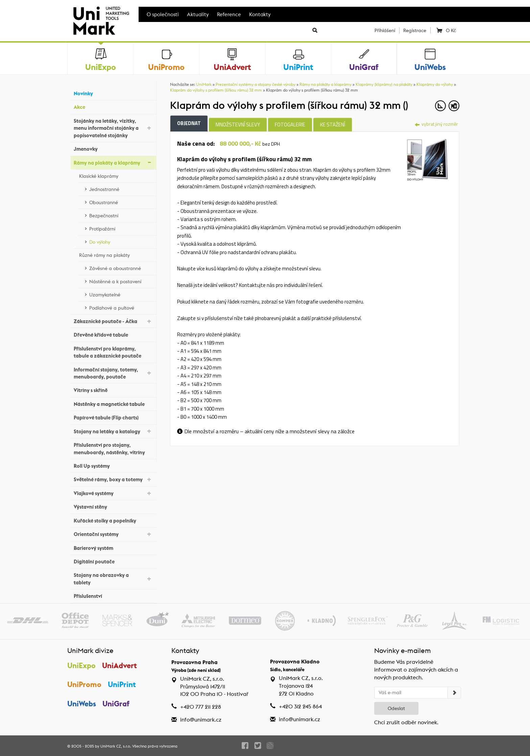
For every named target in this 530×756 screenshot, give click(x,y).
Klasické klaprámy (116, 175)
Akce (113, 106)
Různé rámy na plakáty (116, 254)
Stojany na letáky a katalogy (113, 430)
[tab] (427, 159)
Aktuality (198, 14)
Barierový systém (113, 547)
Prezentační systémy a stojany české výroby (255, 84)
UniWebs (81, 703)
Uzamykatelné (121, 293)
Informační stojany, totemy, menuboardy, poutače (113, 373)
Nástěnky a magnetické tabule (113, 403)
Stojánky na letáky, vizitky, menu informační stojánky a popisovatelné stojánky (113, 128)
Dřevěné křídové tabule (113, 334)
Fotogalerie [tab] (290, 124)
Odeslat (396, 708)
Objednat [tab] (189, 123)
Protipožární (121, 227)
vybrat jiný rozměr (436, 123)
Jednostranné (121, 188)
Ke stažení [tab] (332, 124)
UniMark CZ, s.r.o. (115, 746)
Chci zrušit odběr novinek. (406, 722)
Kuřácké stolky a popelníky (113, 519)
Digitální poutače (113, 561)
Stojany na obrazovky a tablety (113, 578)
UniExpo (81, 665)
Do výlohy (121, 241)
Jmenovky (113, 148)
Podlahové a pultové (121, 307)
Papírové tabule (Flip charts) (113, 417)
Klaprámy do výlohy (434, 84)
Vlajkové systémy (113, 493)
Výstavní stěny (113, 506)
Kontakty (260, 14)
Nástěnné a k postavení (121, 280)
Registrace (414, 30)
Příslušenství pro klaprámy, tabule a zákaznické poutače (113, 352)
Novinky (113, 93)
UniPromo (84, 684)
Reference (229, 14)
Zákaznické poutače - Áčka (113, 321)
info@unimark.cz (200, 719)
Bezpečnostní (121, 214)
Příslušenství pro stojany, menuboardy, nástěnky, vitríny (113, 448)
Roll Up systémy (113, 465)
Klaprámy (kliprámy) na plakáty (384, 84)
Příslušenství (113, 595)
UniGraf (115, 703)
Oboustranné (121, 201)
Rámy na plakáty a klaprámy (113, 162)
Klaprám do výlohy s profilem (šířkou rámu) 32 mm (216, 90)
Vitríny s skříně (113, 389)
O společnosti (163, 14)
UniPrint (122, 684)
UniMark (204, 84)
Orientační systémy (113, 534)
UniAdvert (119, 665)
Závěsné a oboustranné (121, 267)
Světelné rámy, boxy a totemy (113, 479)
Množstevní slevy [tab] (238, 124)
